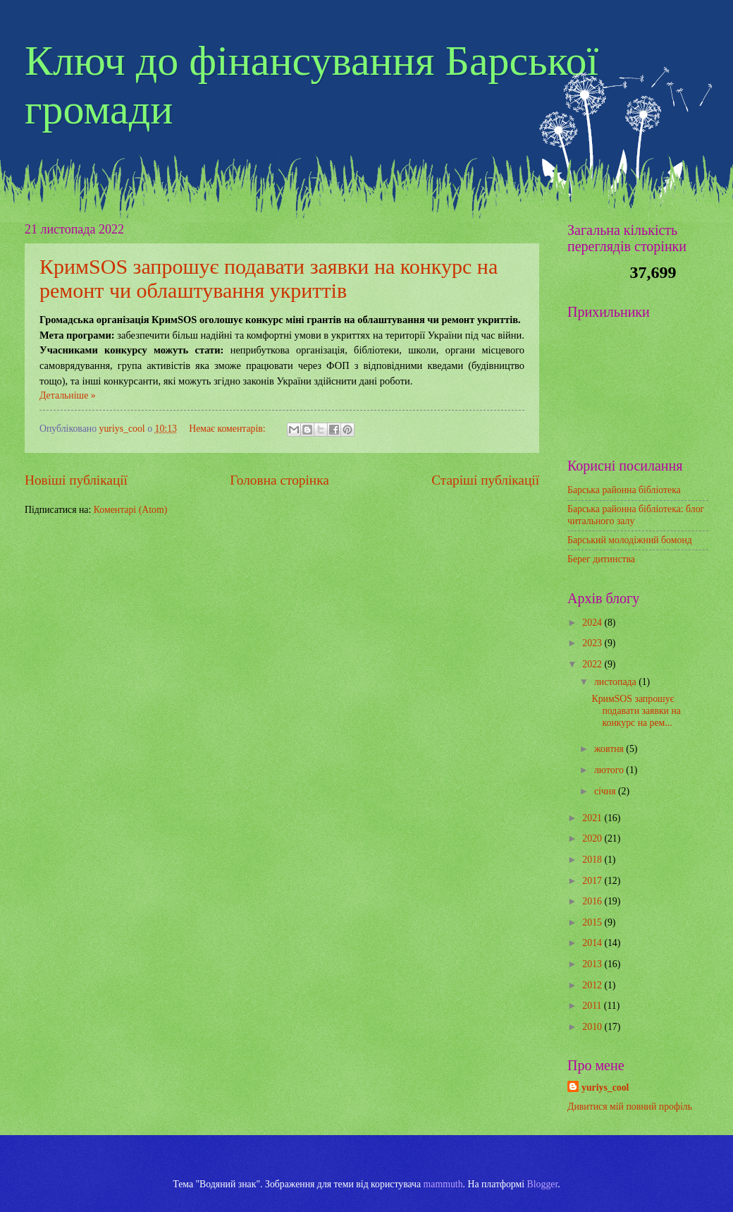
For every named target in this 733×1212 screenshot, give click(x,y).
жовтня (610, 749)
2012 (593, 985)
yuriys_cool (605, 1087)
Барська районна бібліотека (624, 490)
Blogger (542, 1184)
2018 (593, 859)
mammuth (443, 1184)
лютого (610, 770)
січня (606, 791)
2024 (593, 622)
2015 (593, 922)
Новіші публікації (76, 480)
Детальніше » (67, 395)
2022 (593, 664)
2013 (593, 964)
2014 (593, 943)
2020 (593, 838)
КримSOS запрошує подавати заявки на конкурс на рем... (635, 710)
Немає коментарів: (228, 428)
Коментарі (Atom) (131, 509)
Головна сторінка (279, 480)
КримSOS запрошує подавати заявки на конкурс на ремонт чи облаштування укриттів (268, 278)
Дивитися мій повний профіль (629, 1106)
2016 (593, 901)
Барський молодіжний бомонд (629, 540)
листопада (616, 682)
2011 (593, 1005)
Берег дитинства (601, 559)
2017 (593, 880)
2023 (593, 643)
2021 (593, 818)
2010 (593, 1027)
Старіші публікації (485, 480)
